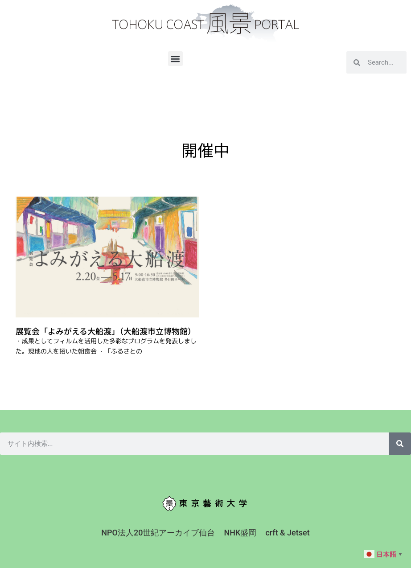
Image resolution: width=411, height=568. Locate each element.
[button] (175, 58)
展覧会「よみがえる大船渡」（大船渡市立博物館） (106, 331)
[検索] (400, 443)
